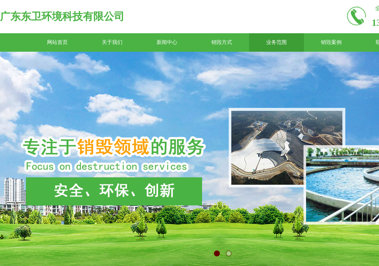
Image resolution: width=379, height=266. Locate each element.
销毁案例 (331, 42)
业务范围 (276, 42)
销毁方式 (221, 42)
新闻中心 (167, 42)
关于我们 (112, 42)
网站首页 (57, 42)
